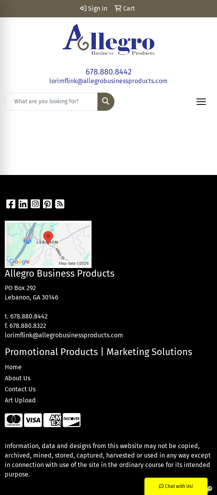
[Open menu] (201, 102)
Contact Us (20, 389)
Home (13, 367)
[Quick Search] (51, 102)
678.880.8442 (109, 71)
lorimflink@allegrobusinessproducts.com (108, 81)
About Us (17, 378)
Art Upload (20, 400)
